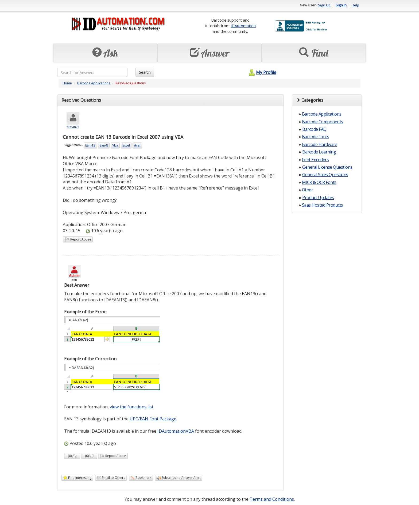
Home (67, 83)
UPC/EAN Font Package (153, 419)
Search (145, 72)
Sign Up (324, 5)
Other (307, 190)
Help (355, 5)
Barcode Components (322, 122)
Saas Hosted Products (322, 205)
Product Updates (318, 197)
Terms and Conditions (272, 499)
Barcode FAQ (314, 129)
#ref (137, 145)
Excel (126, 145)
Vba (115, 145)
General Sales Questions (325, 174)
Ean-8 (104, 145)
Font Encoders (315, 160)
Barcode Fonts (315, 137)
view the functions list (131, 407)
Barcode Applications (93, 83)
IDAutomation (243, 25)
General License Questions (327, 167)
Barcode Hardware (319, 144)
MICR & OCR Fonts (319, 182)
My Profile (261, 72)
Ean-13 (90, 145)
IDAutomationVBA (175, 431)
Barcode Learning (319, 152)
